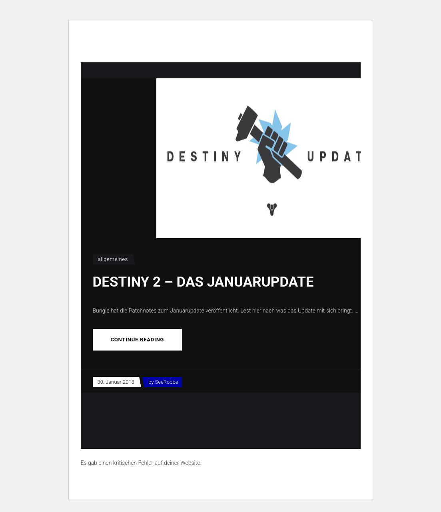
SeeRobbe (166, 382)
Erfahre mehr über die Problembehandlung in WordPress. (150, 481)
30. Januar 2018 (116, 382)
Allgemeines (113, 259)
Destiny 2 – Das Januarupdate (203, 282)
